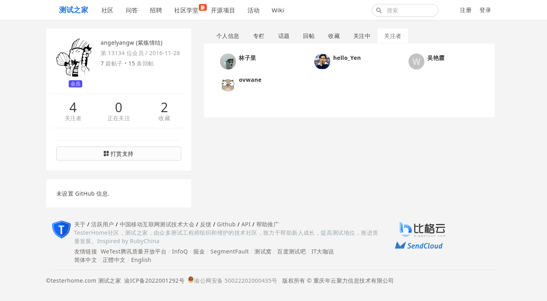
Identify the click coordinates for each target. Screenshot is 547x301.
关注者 (73, 118)
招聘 (156, 10)
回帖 (309, 36)
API (245, 224)
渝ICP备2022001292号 (152, 280)
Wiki (278, 10)
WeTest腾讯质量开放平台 (133, 251)
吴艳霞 (435, 57)
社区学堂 (189, 9)
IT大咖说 (322, 251)
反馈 (206, 224)
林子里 (247, 57)
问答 (132, 10)
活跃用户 (102, 224)
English (141, 259)
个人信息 (228, 36)
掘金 (199, 251)
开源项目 (223, 10)
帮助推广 (267, 224)
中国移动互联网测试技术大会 (157, 224)
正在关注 (119, 118)
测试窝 (263, 251)
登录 (485, 10)
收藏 (164, 118)
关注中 (362, 36)
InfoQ (180, 251)
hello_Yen (347, 57)
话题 (284, 36)
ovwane (250, 79)
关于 (80, 224)
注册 (466, 10)
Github (226, 224)
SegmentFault (229, 251)
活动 (254, 10)
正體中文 (114, 259)
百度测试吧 (291, 251)
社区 (107, 10)
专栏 (259, 36)
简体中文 (85, 259)
